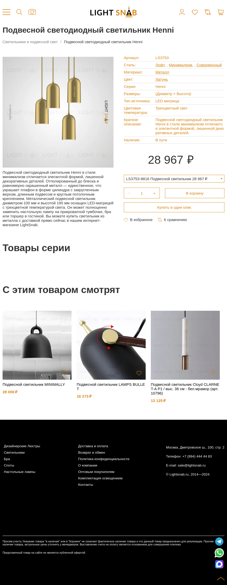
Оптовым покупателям (96, 472)
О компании (87, 465)
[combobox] (174, 178)
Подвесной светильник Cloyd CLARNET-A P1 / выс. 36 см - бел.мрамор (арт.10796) (185, 388)
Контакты (85, 485)
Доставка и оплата (93, 446)
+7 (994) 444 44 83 (197, 456)
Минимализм (180, 65)
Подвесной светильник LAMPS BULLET (111, 386)
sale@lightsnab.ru (192, 465)
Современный (209, 65)
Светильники (14, 452)
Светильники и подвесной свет (30, 42)
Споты (9, 465)
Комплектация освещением (100, 478)
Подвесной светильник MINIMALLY (34, 384)
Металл (162, 72)
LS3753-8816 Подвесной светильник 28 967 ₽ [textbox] (166, 179)
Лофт (159, 65)
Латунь (161, 79)
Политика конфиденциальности (103, 459)
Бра (7, 459)
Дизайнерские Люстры (22, 446)
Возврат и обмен (91, 452)
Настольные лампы (19, 472)
